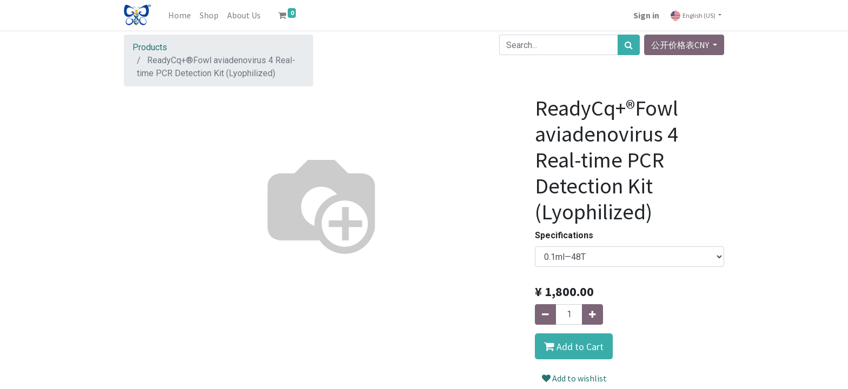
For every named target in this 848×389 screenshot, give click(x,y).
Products (149, 47)
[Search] (629, 45)
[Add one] (592, 314)
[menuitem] (179, 15)
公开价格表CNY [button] (681, 44)
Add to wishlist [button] (574, 378)
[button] (574, 346)
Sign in (646, 15)
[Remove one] (545, 314)
